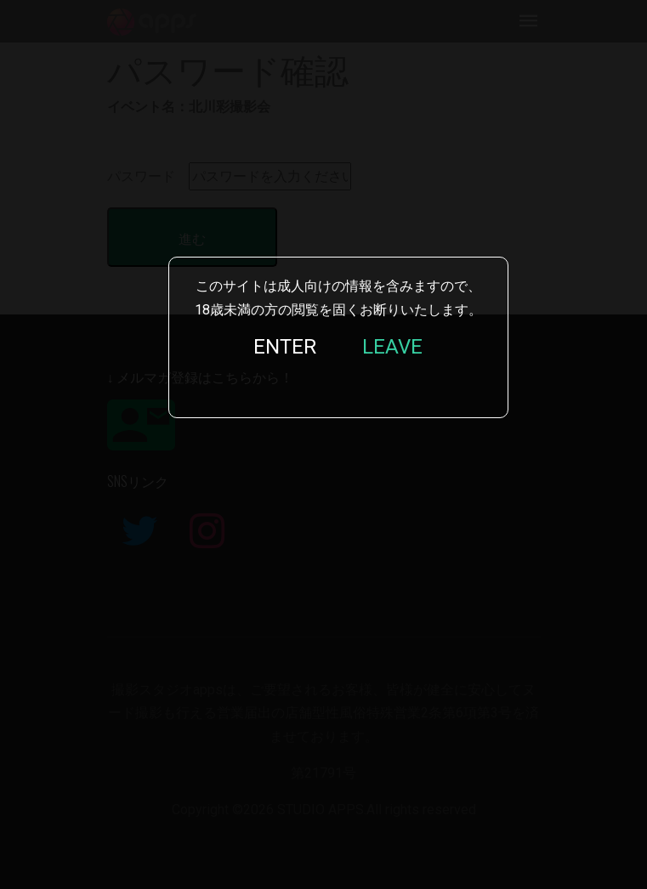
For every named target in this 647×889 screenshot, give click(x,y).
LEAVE (392, 347)
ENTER (284, 347)
